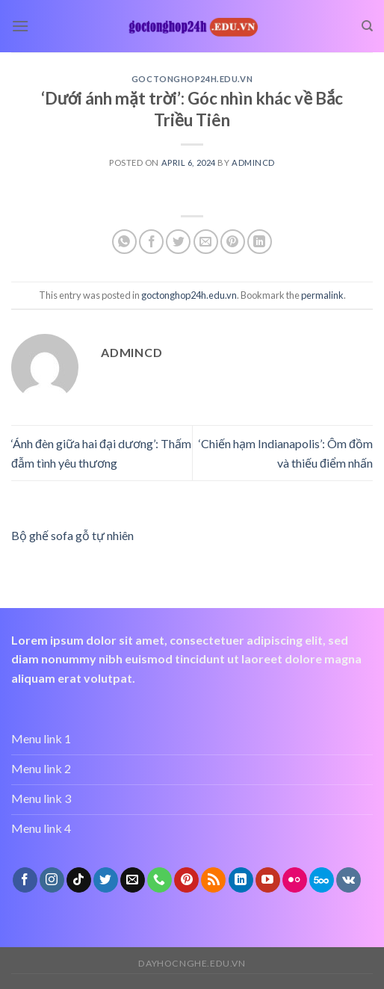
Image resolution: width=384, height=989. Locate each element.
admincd (253, 162)
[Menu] (20, 25)
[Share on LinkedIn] (259, 241)
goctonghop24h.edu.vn (192, 79)
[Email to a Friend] (205, 241)
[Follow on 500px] (321, 880)
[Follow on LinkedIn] (241, 880)
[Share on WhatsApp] (124, 241)
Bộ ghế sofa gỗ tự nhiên (72, 535)
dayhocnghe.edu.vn (191, 963)
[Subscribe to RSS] (213, 880)
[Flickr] (294, 880)
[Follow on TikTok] (78, 880)
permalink (322, 295)
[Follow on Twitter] (105, 880)
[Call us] (159, 880)
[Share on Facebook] (151, 241)
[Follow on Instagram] (52, 880)
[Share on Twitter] (178, 241)
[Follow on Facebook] (25, 880)
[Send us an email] (132, 880)
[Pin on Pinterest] (232, 241)
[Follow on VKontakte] (348, 880)
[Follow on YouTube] (268, 880)
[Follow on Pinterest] (186, 880)
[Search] (367, 26)
